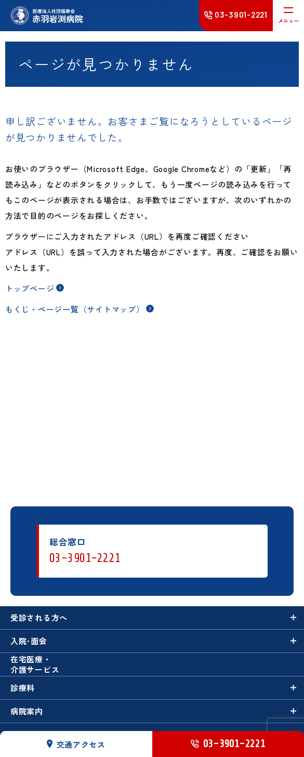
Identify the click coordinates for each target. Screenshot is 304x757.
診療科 (22, 687)
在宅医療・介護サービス (35, 664)
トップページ (30, 288)
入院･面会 (28, 640)
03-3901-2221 (85, 558)
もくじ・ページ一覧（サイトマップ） (74, 309)
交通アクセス (76, 743)
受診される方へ (39, 617)
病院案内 (26, 711)
